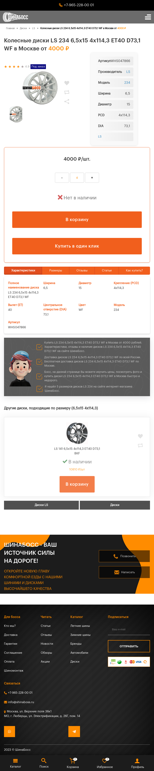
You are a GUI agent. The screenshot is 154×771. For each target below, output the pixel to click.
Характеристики (23, 270)
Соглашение (13, 652)
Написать (128, 572)
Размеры (55, 270)
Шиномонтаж (13, 670)
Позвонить (128, 556)
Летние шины (80, 625)
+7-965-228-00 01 (79, 5)
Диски (114, 505)
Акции (45, 661)
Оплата (9, 661)
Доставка (10, 634)
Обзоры (46, 652)
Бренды (76, 643)
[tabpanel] (40, 87)
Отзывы (82, 270)
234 (127, 82)
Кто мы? (10, 625)
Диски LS (41, 505)
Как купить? (134, 270)
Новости (47, 643)
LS (128, 71)
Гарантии (10, 643)
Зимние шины (80, 634)
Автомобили (79, 652)
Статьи (107, 270)
